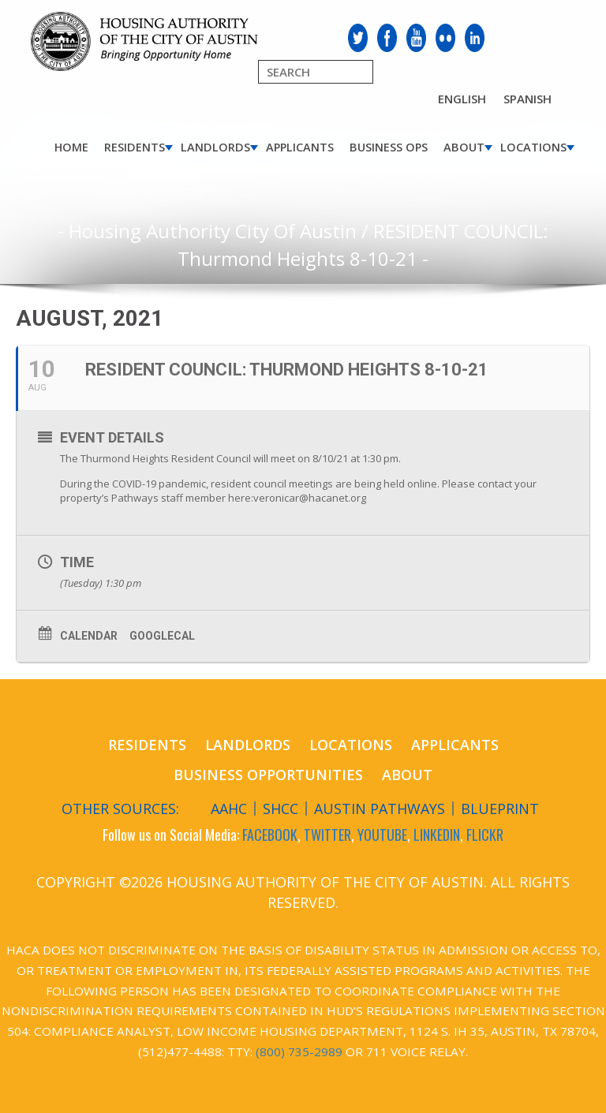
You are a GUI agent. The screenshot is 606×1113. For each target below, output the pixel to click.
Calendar (89, 635)
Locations (533, 147)
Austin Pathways (379, 808)
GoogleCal (162, 635)
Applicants (300, 147)
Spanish (527, 98)
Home (71, 147)
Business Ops (389, 147)
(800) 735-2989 (299, 1051)
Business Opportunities (268, 774)
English (462, 98)
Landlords (215, 147)
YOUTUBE (382, 834)
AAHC (229, 808)
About (463, 147)
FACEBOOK (269, 834)
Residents (134, 147)
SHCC (280, 808)
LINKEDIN (436, 834)
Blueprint (500, 808)
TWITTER (327, 834)
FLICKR (484, 834)
